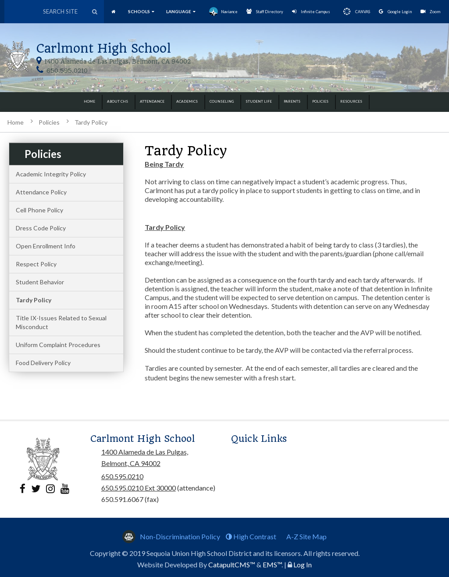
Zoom (430, 11)
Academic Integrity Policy (51, 174)
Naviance (223, 11)
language (181, 11)
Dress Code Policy (41, 228)
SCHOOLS (141, 11)
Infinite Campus (311, 11)
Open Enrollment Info (45, 246)
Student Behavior (40, 282)
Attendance (152, 101)
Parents (292, 101)
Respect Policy (36, 264)
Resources (351, 101)
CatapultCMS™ (231, 564)
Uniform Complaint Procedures (58, 344)
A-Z (306, 536)
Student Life (259, 101)
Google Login (395, 11)
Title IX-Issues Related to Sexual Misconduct (61, 322)
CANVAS (354, 11)
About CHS (117, 101)
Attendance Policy (41, 192)
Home (89, 101)
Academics (187, 101)
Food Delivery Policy (43, 362)
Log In (302, 564)
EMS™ (272, 564)
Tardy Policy (91, 122)
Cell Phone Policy (39, 210)
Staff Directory (264, 11)
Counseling (222, 101)
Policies (320, 101)
